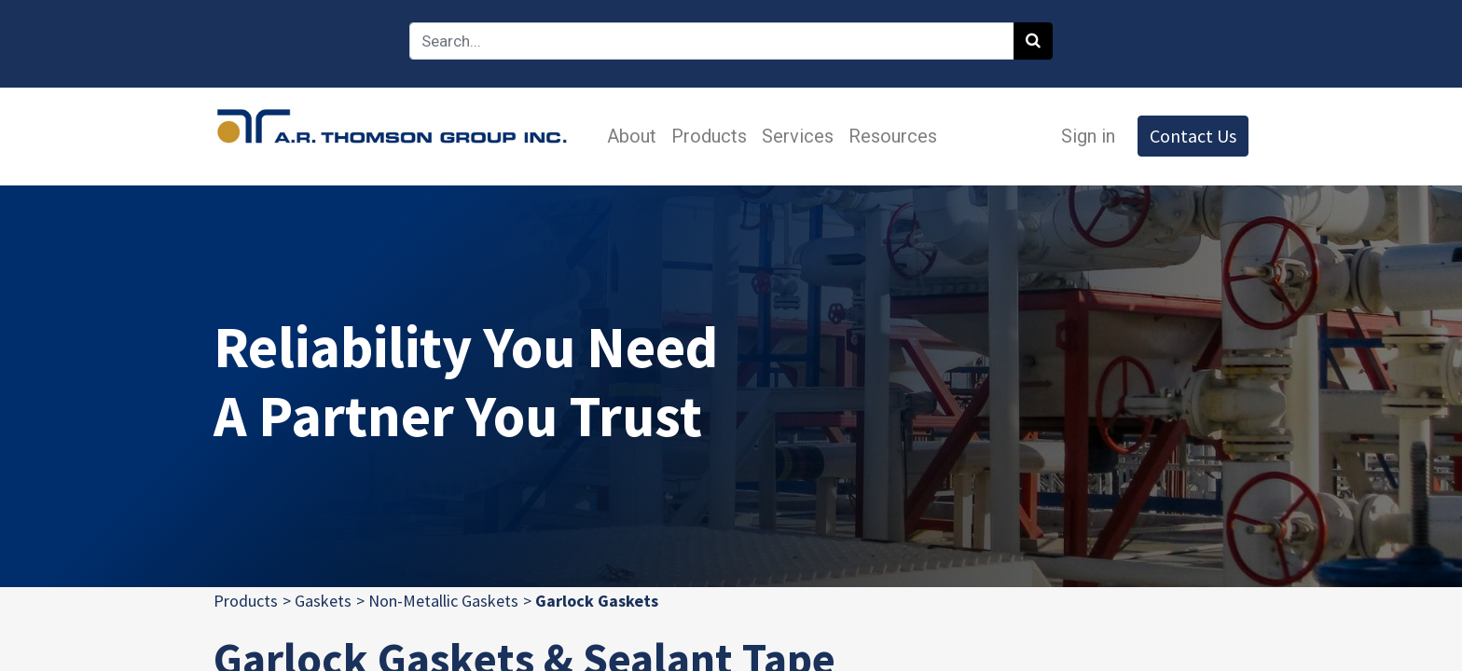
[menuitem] (632, 136)
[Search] (1033, 41)
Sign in (1088, 136)
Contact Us (1193, 135)
